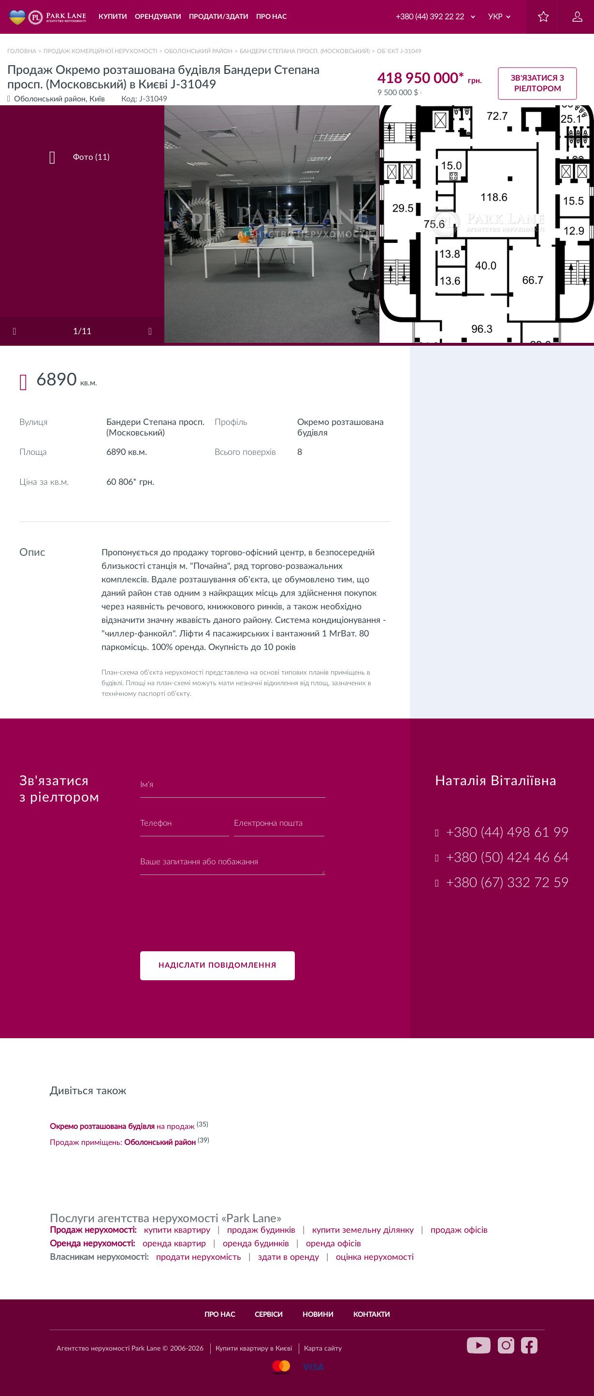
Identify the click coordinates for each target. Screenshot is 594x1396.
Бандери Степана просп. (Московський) (305, 51)
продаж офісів (459, 1230)
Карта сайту (323, 1348)
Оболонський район (198, 51)
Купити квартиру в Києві (254, 1348)
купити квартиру (177, 1230)
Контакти (371, 1314)
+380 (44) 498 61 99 (507, 832)
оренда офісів (333, 1244)
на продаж (122, 1126)
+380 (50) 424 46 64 (507, 857)
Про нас (219, 1314)
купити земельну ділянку (363, 1230)
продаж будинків (261, 1230)
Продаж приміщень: (123, 1142)
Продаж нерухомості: (93, 1230)
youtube (479, 1345)
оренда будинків (256, 1244)
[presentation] (213, 907)
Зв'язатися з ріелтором (537, 83)
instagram (506, 1345)
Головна (21, 51)
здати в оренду (288, 1257)
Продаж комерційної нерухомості (100, 51)
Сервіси (269, 1314)
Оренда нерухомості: (92, 1244)
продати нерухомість (198, 1257)
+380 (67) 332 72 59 (507, 882)
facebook (529, 1345)
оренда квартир (174, 1244)
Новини (318, 1314)
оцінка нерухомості (375, 1257)
